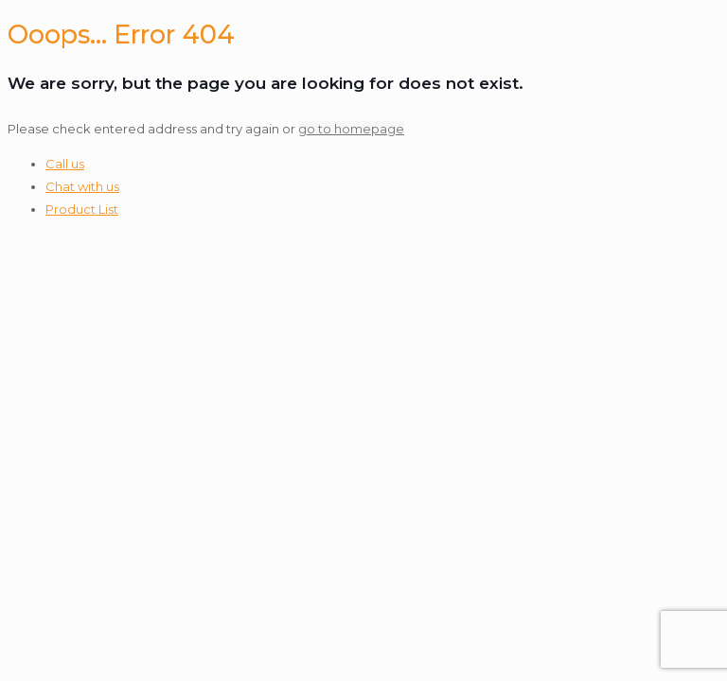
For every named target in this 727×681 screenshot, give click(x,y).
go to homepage (351, 128)
